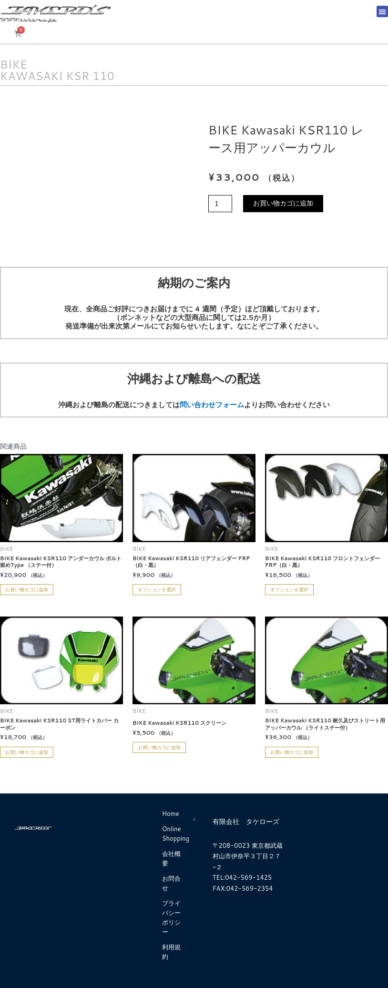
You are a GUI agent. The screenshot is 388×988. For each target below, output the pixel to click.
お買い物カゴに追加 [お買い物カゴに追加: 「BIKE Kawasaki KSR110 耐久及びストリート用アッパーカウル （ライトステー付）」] (291, 752)
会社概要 (171, 858)
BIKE (13, 64)
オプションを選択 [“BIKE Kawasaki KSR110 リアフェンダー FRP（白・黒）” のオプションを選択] (157, 589)
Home (170, 813)
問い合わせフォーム (212, 405)
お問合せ (171, 883)
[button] (382, 11)
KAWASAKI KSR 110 (57, 76)
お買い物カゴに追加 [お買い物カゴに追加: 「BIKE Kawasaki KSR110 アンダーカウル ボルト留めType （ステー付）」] (26, 589)
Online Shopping (175, 833)
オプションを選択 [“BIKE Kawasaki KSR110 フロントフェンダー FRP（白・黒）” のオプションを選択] (289, 589)
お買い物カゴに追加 (283, 203)
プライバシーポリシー (171, 917)
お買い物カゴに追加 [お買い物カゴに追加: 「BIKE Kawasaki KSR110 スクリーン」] (159, 747)
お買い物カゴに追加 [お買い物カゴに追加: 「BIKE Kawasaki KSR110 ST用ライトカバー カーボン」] (26, 752)
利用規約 (171, 952)
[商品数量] (220, 203)
